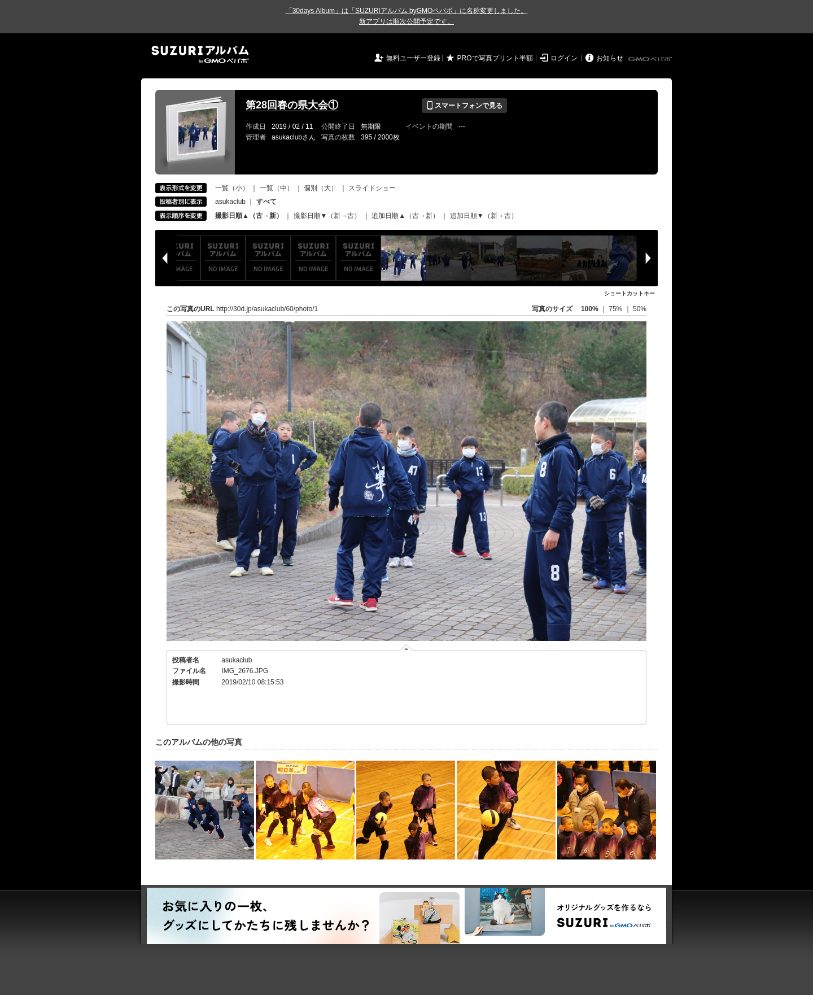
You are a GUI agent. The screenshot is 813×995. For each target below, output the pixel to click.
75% (616, 309)
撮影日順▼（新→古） (327, 216)
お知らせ (609, 58)
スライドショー (372, 188)
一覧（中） (277, 188)
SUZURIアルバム (200, 54)
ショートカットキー (629, 293)
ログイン (564, 58)
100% (589, 309)
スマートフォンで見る (464, 105)
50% (639, 309)
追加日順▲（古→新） (405, 216)
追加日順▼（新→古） (484, 216)
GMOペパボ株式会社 (651, 59)
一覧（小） (232, 188)
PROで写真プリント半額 (495, 58)
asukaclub (230, 202)
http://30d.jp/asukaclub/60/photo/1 (267, 309)
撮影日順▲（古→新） (249, 216)
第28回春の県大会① (292, 105)
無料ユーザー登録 (413, 58)
